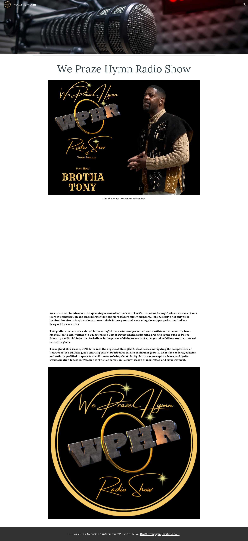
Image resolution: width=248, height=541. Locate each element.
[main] (124, 70)
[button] (244, 4)
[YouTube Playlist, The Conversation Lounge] (124, 254)
